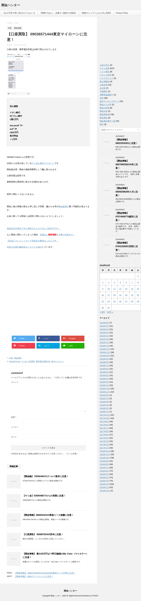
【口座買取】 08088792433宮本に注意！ (43, 534)
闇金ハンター (10, 5)
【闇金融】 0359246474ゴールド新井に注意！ (46, 476)
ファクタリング (106, 78)
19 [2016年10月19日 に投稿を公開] (120, 295)
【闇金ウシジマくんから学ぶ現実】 (96, 13)
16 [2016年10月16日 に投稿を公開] (103, 295)
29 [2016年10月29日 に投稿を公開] (138, 301)
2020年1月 (104, 346)
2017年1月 (104, 448)
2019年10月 (105, 356)
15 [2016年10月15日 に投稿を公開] (138, 288)
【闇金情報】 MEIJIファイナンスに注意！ (33, 576)
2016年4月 (104, 477)
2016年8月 (104, 464)
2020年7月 (104, 326)
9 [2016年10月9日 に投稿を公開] (102, 288)
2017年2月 (104, 444)
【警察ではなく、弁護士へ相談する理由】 (58, 13)
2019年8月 (104, 362)
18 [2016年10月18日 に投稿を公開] (114, 295)
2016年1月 (104, 487)
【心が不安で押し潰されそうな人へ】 (19, 13)
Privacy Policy (122, 13)
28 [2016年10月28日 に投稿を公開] (132, 301)
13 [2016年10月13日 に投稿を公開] (126, 288)
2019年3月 (104, 379)
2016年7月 (104, 468)
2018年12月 (105, 388)
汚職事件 (103, 91)
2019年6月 (104, 369)
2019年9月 (104, 359)
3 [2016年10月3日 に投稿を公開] (108, 282)
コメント (15, 382)
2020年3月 (104, 339)
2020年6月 (104, 329)
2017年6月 (104, 431)
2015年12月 (105, 491)
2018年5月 (104, 402)
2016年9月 (104, 461)
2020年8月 (104, 323)
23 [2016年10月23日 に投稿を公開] (103, 301)
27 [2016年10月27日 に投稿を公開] (126, 301)
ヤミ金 (24, 361)
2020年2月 (104, 342)
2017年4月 (104, 438)
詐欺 (11, 358)
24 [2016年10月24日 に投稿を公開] (108, 301)
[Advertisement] (27, 268)
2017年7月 (104, 428)
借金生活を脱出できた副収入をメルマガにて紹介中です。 (34, 228)
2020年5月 (104, 333)
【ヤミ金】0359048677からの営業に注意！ (44, 496)
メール (14, 427)
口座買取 (31, 361)
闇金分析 (103, 111)
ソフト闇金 (104, 72)
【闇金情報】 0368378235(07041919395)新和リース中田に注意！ (45, 573)
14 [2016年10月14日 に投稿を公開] (132, 288)
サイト (14, 437)
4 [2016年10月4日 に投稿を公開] (114, 282)
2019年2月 (104, 382)
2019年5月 (104, 372)
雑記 (102, 124)
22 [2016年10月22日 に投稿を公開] (138, 295)
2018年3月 (104, 408)
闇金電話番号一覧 (107, 121)
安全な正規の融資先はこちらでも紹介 (24, 247)
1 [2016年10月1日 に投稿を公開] (138, 276)
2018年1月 (104, 412)
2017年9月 (104, 421)
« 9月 (102, 312)
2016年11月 (105, 454)
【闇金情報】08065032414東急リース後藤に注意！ (48, 515)
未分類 (102, 88)
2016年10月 (105, 458)
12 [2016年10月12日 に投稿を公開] (120, 288)
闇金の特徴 (104, 108)
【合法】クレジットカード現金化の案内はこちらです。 (33, 241)
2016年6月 (104, 471)
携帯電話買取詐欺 (43, 361)
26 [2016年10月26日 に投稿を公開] (120, 301)
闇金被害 (63, 206)
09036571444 (14, 361)
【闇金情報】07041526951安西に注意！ (127, 246)
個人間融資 (104, 81)
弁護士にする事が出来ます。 (57, 234)
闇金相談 (103, 118)
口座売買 (103, 85)
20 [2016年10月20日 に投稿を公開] (126, 295)
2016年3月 (104, 481)
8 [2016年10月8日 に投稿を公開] (138, 282)
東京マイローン (57, 361)
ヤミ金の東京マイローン (43, 163)
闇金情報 (17, 358)
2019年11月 (105, 352)
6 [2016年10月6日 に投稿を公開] (126, 282)
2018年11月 (105, 392)
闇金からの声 (105, 104)
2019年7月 (104, 365)
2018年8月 (104, 395)
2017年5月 (104, 435)
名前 (13, 417)
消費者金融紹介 (106, 95)
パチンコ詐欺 (105, 75)
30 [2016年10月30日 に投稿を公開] (103, 307)
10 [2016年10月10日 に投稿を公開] (108, 288)
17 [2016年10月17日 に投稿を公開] (108, 295)
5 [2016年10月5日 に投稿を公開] (120, 282)
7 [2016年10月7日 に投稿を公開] (132, 282)
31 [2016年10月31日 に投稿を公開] (108, 307)
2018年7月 (104, 398)
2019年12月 (105, 349)
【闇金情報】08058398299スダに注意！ (127, 191)
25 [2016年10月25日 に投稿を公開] (114, 301)
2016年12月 (105, 451)
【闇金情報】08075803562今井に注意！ (127, 164)
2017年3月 (104, 441)
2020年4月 (104, 336)
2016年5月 (104, 474)
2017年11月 (105, 415)
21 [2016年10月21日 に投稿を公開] (132, 295)
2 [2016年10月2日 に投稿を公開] (102, 282)
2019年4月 (104, 375)
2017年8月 (104, 425)
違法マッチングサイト (109, 101)
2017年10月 (105, 418)
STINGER (94, 596)
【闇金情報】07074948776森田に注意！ (127, 216)
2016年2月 (104, 484)
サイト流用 (104, 68)
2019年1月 (104, 385)
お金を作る (104, 65)
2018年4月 (104, 405)
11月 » (110, 312)
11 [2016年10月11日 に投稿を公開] (114, 288)
